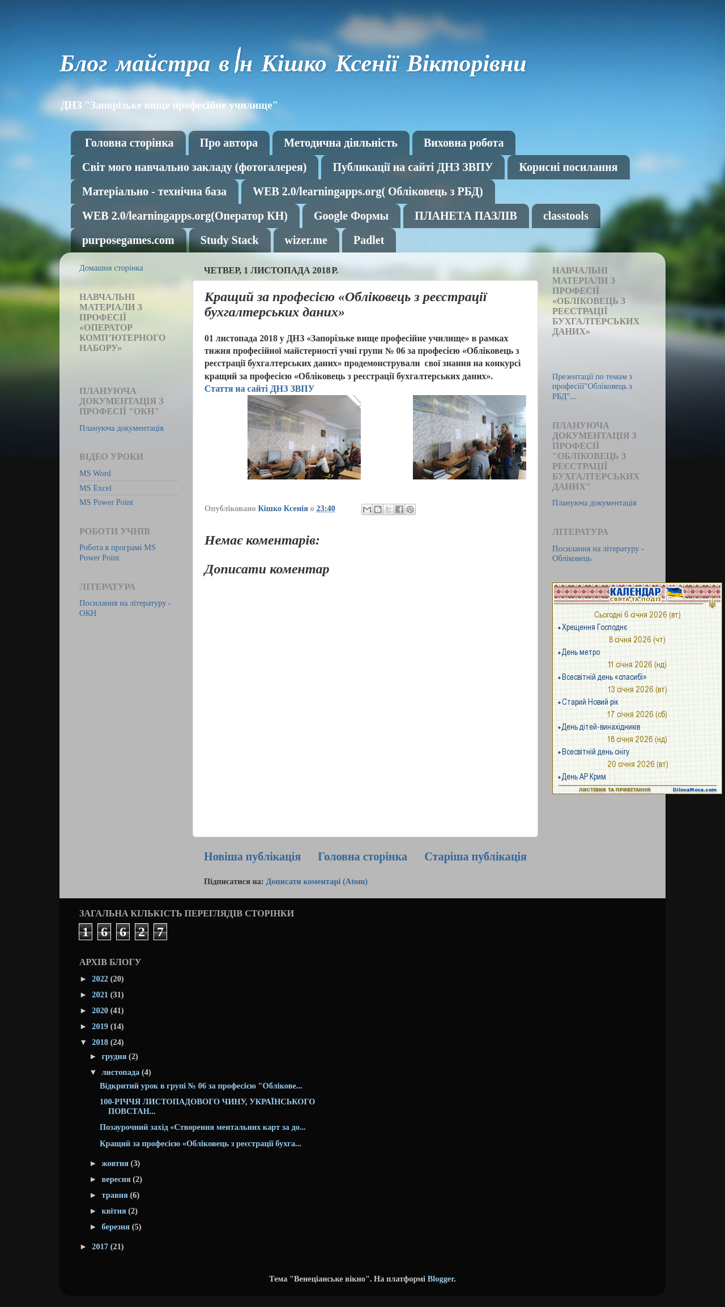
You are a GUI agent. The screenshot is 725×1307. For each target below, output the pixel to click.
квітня (115, 1210)
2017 (101, 1246)
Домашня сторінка (111, 267)
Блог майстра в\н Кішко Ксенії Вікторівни (293, 66)
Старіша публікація (475, 856)
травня (116, 1194)
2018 (101, 1042)
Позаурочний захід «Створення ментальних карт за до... (203, 1127)
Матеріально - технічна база (154, 191)
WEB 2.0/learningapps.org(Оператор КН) (185, 215)
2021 (101, 994)
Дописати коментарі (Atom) (317, 881)
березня (117, 1226)
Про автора (229, 142)
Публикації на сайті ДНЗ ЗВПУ (412, 167)
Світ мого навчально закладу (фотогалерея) (194, 167)
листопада (122, 1072)
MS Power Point (106, 502)
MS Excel (95, 487)
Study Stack (230, 240)
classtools (565, 215)
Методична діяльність (341, 142)
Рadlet (368, 240)
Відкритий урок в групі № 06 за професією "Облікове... (201, 1085)
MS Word (95, 473)
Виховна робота (464, 142)
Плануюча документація (121, 427)
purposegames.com (128, 240)
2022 (101, 978)
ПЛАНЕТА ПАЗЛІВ (466, 215)
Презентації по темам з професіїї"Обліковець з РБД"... (592, 386)
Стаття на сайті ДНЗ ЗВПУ (259, 388)
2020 (101, 1010)
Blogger (441, 1278)
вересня (117, 1179)
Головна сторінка (129, 142)
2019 (101, 1026)
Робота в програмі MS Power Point (117, 552)
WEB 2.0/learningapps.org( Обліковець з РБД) (368, 191)
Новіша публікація (252, 856)
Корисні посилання (568, 167)
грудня (115, 1056)
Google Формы (351, 215)
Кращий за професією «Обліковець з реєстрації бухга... (200, 1143)
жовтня (116, 1163)
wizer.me (306, 240)
